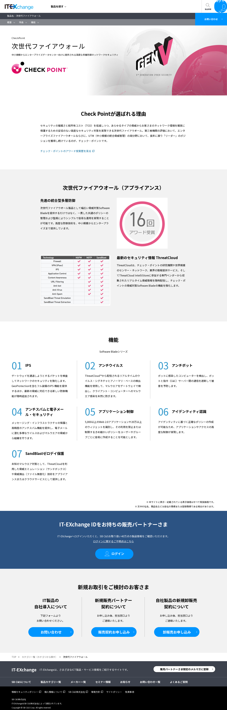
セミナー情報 (80, 6)
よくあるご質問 (179, 679)
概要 (9, 22)
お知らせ (125, 679)
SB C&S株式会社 (76, 689)
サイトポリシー (114, 689)
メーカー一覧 (78, 679)
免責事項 (129, 689)
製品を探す (57, 6)
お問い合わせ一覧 (132, 6)
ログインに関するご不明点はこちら (113, 541)
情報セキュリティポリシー (25, 689)
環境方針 (95, 689)
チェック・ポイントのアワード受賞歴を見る (65, 151)
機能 (33, 22)
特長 (21, 22)
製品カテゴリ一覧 (51, 679)
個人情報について (53, 689)
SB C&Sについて (105, 6)
